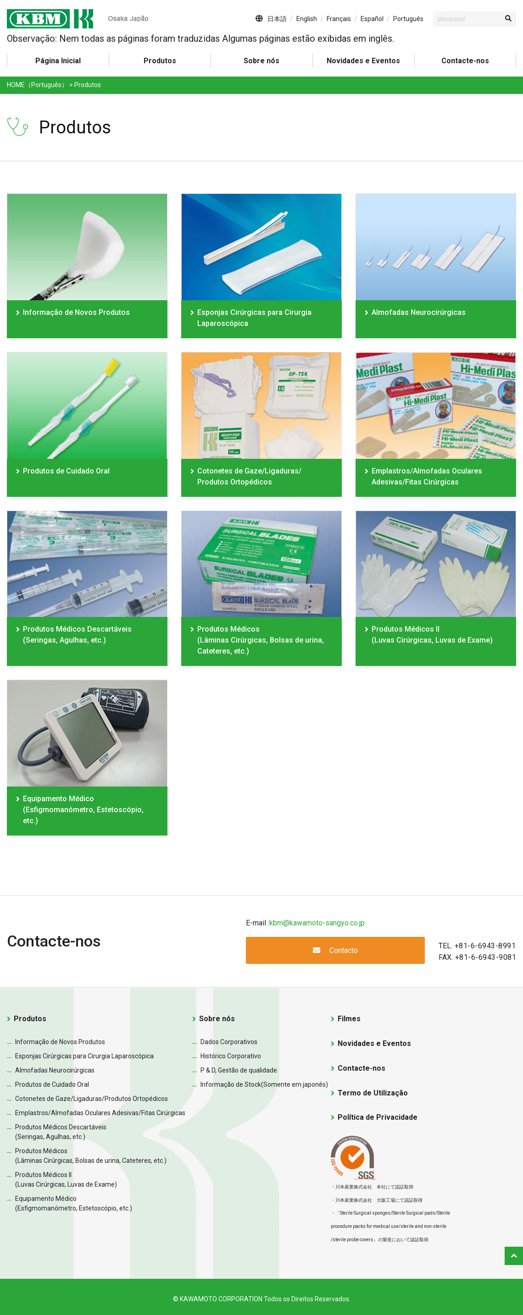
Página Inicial (58, 60)
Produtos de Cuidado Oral (66, 471)
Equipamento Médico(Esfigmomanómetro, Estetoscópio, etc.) (83, 809)
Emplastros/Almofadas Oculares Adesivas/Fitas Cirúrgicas (427, 476)
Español (372, 18)
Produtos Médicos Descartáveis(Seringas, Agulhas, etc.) (77, 634)
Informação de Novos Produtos (76, 312)
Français (339, 18)
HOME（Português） (37, 84)
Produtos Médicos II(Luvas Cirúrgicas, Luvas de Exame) (432, 634)
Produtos (30, 1018)
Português (408, 18)
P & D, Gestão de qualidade (238, 1070)
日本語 (277, 18)
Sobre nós (261, 60)
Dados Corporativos (228, 1041)
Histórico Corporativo (230, 1056)
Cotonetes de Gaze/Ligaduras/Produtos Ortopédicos (91, 1098)
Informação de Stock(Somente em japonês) (264, 1084)
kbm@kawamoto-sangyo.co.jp (317, 923)
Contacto (335, 950)
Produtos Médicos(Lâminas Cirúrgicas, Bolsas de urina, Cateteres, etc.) (260, 640)
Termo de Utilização (373, 1093)
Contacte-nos (465, 60)
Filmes (349, 1018)
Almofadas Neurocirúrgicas (419, 312)
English (306, 18)
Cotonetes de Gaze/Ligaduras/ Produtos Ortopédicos (249, 476)
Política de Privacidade (377, 1117)
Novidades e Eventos (363, 60)
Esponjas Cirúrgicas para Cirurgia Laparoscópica (254, 318)
